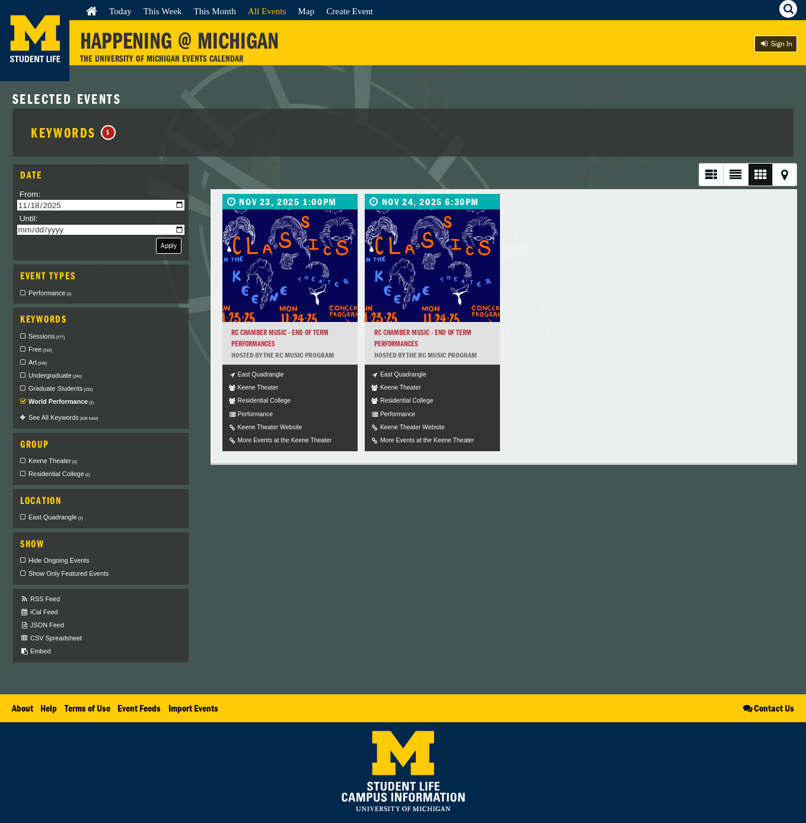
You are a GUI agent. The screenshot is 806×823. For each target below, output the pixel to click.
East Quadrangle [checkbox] (55, 517)
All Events (267, 11)
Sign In (775, 44)
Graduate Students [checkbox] (60, 388)
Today (120, 11)
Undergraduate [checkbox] (55, 375)
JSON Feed (42, 625)
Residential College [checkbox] (59, 473)
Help (48, 708)
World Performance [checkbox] (61, 401)
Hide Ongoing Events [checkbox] (59, 560)
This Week (163, 11)
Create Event (349, 11)
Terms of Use (87, 708)
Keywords (73, 132)
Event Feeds (139, 708)
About (22, 708)
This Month (214, 11)
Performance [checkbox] (49, 292)
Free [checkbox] (40, 349)
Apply (169, 245)
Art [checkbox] (37, 362)
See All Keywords (63, 417)
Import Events (193, 708)
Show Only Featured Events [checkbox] (68, 573)
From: (30, 194)
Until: (29, 218)
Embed (35, 651)
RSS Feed (40, 599)
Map (306, 11)
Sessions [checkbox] (46, 336)
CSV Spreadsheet (51, 638)
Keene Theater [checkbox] (52, 460)
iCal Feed (39, 612)
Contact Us (767, 708)
